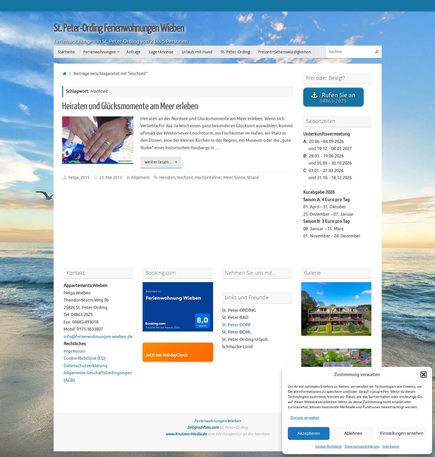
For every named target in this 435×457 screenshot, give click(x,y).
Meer (227, 177)
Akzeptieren (308, 433)
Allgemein (140, 177)
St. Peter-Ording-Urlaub (245, 339)
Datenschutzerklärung (362, 446)
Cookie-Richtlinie (328, 446)
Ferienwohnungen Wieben (217, 420)
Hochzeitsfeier (208, 177)
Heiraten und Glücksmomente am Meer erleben (130, 106)
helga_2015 (79, 177)
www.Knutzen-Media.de (186, 434)
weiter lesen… (162, 162)
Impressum (391, 446)
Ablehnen (353, 433)
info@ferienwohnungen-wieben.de (98, 336)
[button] (423, 374)
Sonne (239, 177)
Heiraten (167, 177)
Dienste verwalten (305, 417)
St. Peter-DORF (236, 325)
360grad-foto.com (203, 427)
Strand (253, 177)
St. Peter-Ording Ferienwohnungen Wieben (119, 28)
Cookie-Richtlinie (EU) (85, 358)
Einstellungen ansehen (401, 433)
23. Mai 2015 (110, 177)
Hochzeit (185, 177)
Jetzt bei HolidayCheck (166, 355)
